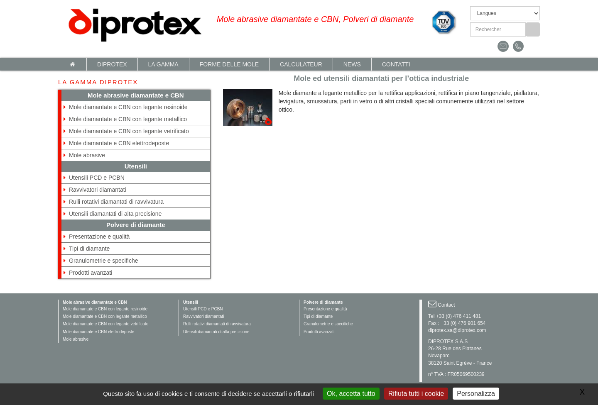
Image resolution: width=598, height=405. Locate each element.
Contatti (396, 64)
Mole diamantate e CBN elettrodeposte (119, 143)
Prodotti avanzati (90, 272)
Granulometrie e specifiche (103, 260)
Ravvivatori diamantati (97, 189)
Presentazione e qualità (99, 236)
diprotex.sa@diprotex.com (457, 330)
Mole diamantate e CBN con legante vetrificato (129, 131)
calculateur (301, 64)
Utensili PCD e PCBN (97, 177)
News (352, 64)
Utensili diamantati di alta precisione (115, 213)
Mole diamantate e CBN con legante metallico (128, 119)
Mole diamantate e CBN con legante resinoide (128, 107)
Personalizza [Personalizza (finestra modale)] (476, 393)
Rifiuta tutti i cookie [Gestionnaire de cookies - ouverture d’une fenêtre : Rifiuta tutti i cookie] (416, 393)
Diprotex (112, 64)
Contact (446, 305)
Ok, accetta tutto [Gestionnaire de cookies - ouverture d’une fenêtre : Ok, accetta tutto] (351, 393)
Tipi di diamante (89, 248)
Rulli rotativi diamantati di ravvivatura (116, 201)
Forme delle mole (229, 64)
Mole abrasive (87, 155)
